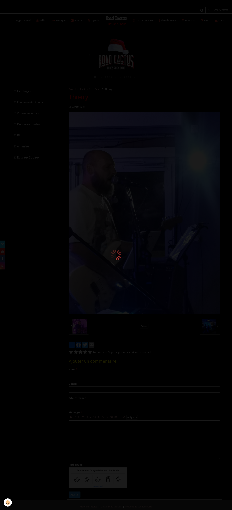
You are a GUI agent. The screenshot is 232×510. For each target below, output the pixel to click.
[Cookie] (8, 502)
